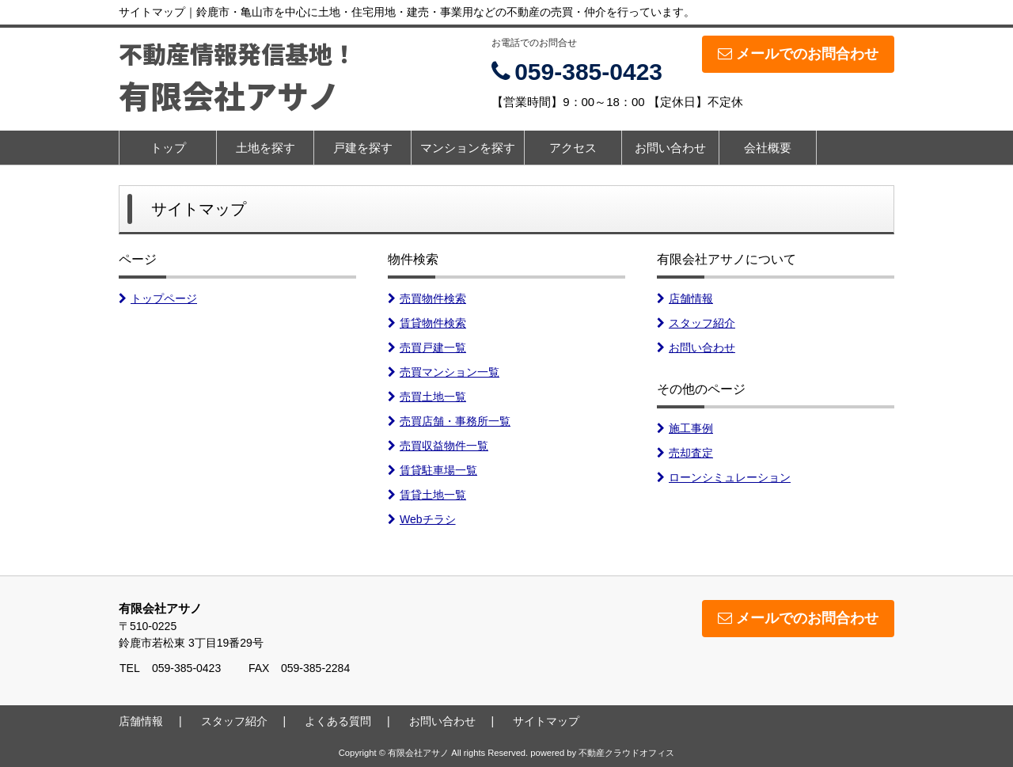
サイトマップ (546, 721)
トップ (168, 147)
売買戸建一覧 (427, 347)
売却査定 (685, 452)
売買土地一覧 (427, 396)
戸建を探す (363, 147)
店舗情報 (685, 298)
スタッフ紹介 (696, 323)
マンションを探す (467, 147)
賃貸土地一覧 (427, 494)
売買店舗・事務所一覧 (449, 421)
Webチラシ (422, 519)
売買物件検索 (427, 298)
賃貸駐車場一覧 (432, 470)
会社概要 (767, 147)
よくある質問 (338, 721)
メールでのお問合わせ (798, 54)
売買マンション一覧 (443, 372)
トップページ (158, 298)
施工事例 (685, 428)
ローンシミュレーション (724, 477)
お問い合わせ (670, 147)
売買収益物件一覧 (438, 445)
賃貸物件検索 (427, 323)
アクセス (573, 147)
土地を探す (265, 147)
